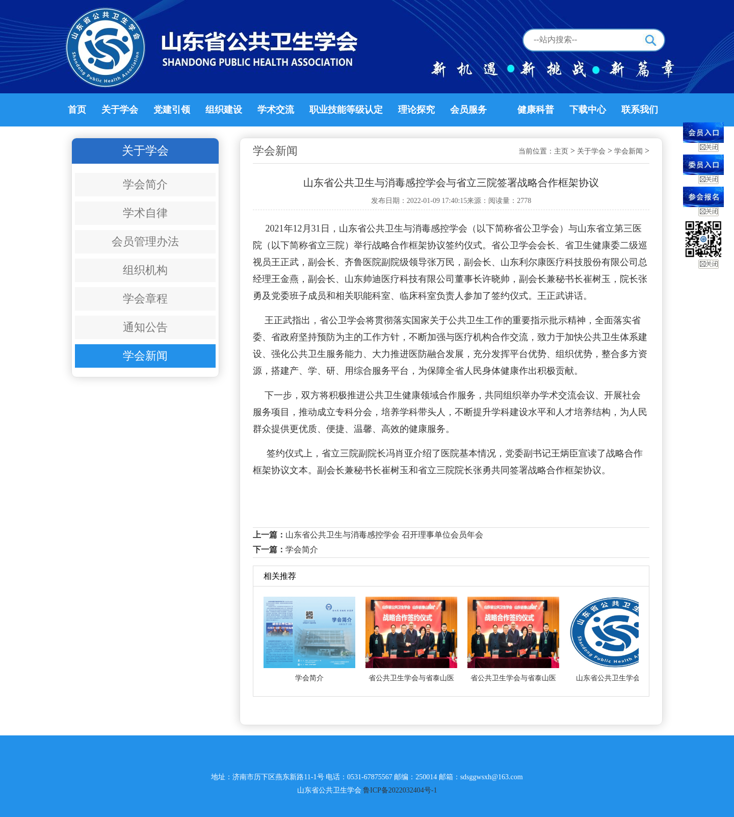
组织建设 (223, 110)
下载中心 (587, 110)
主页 (561, 151)
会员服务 (468, 110)
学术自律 (145, 213)
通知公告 (145, 327)
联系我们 (639, 110)
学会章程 (145, 298)
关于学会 (119, 110)
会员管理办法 (145, 241)
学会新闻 (145, 355)
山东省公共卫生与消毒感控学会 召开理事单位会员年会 (384, 534)
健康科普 (535, 110)
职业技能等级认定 (346, 110)
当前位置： (536, 151)
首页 (77, 110)
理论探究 (416, 110)
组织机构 (145, 270)
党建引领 (171, 110)
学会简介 (145, 184)
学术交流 (275, 110)
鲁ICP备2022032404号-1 (400, 790)
